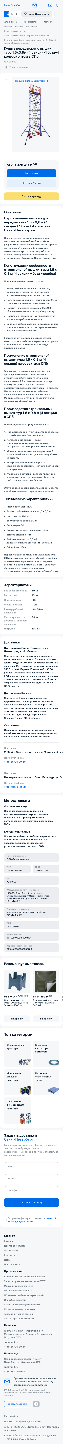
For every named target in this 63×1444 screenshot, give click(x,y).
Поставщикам (12, 1264)
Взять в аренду (31, 196)
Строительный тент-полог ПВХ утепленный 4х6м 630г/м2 (45, 1002)
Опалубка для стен (15, 1300)
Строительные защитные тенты (22, 1305)
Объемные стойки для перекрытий (24, 1295)
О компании (11, 1250)
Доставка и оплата (15, 1246)
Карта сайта (11, 1416)
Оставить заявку (31, 1202)
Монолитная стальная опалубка (14, 1076)
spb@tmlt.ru (11, 1342)
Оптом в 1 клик (31, 183)
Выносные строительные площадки (24, 1277)
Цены (7, 1260)
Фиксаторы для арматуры (15, 1047)
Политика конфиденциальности (22, 1422)
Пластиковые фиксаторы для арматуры (15, 1104)
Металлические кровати (18, 1291)
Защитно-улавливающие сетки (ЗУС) (25, 1281)
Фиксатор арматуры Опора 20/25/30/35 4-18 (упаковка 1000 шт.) (16, 1002)
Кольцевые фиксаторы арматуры (41, 1048)
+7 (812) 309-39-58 (15, 762)
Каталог (8, 1241)
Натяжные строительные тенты (43, 1076)
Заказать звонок (17, 1404)
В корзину (31, 173)
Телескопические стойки (18, 1314)
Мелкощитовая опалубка (18, 1286)
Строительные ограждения (19, 1309)
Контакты (48, 22)
